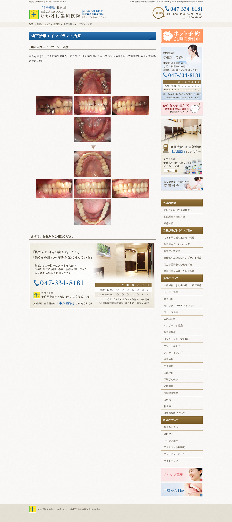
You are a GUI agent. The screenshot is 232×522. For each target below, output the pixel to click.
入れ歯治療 (170, 319)
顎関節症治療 (171, 393)
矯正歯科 (168, 359)
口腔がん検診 (171, 379)
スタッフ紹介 (171, 440)
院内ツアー (170, 434)
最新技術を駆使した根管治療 (179, 271)
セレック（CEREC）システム (179, 305)
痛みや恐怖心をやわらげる (178, 264)
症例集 (167, 399)
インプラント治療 (173, 325)
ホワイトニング (172, 346)
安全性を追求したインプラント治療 (183, 257)
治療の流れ (170, 223)
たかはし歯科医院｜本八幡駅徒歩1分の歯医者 (47, 2)
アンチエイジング (173, 352)
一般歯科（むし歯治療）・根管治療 (183, 285)
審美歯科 (168, 299)
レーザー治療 (171, 292)
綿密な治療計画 (172, 251)
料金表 (167, 406)
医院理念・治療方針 (174, 217)
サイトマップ (171, 461)
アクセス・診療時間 (174, 447)
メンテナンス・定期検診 (177, 339)
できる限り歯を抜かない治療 (179, 237)
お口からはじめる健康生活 (178, 210)
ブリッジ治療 (171, 312)
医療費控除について (174, 413)
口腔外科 (168, 372)
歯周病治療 (170, 332)
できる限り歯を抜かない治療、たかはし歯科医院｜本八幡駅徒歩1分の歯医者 (69, 509)
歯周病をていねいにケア (177, 244)
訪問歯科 (168, 386)
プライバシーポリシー (175, 454)
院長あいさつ (171, 427)
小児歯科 (168, 366)
